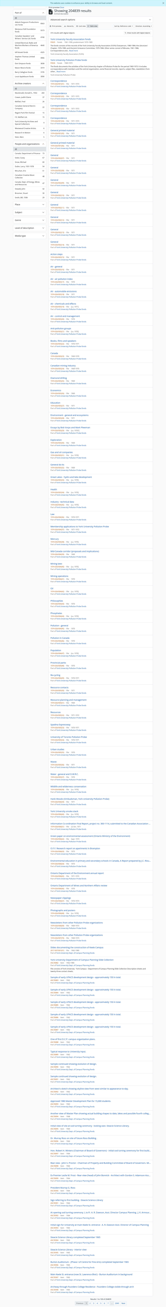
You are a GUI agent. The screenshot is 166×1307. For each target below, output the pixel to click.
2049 (117, 1303)
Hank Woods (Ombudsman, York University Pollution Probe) (79, 799)
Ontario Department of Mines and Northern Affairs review (78, 885)
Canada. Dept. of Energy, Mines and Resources (29, 183)
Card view (81, 26)
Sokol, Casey (29, 158)
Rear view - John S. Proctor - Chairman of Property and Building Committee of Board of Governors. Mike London (100, 1163)
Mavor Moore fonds (29, 68)
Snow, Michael (29, 162)
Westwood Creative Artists (29, 129)
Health (53, 489)
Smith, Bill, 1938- (29, 198)
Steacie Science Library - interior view (68, 1249)
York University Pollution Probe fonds (68, 60)
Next (123, 1303)
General (54, 155)
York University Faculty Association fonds (70, 39)
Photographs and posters (62, 910)
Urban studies (57, 749)
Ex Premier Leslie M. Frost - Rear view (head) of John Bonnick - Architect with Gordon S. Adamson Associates (100, 1175)
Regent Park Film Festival (29, 113)
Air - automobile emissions (63, 291)
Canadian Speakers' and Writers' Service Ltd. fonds (29, 37)
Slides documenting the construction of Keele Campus (76, 947)
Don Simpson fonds (29, 64)
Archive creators (23, 83)
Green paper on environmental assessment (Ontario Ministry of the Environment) (90, 836)
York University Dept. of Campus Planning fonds (75, 953)
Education (55, 403)
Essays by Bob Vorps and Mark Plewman (70, 427)
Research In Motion (29, 133)
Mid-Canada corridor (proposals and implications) (74, 551)
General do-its (57, 464)
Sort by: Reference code (123, 26)
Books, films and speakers (63, 341)
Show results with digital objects (137, 33)
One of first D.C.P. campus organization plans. (72, 1039)
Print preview (55, 26)
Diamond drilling (58, 378)
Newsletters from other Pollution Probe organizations (76, 922)
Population (55, 650)
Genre (18, 220)
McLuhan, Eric (29, 171)
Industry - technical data (62, 502)
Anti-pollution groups (60, 328)
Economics (55, 390)
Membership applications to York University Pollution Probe (79, 526)
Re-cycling (55, 675)
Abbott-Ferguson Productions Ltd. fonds (29, 23)
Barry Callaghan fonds (29, 72)
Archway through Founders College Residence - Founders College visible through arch (92, 1287)
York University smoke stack (64, 811)
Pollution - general (59, 625)
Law (52, 514)
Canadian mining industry (63, 365)
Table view (92, 26)
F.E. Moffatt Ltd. (29, 117)
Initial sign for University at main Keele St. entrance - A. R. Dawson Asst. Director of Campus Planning (99, 1225)
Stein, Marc (29, 137)
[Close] (163, 3)
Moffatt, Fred (29, 102)
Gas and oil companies (61, 452)
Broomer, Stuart (29, 193)
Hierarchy (69, 26)
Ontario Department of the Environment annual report (77, 873)
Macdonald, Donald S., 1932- (29, 93)
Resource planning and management (68, 700)
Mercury (54, 539)
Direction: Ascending (143, 26)
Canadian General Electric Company (29, 107)
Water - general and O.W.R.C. (64, 774)
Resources (55, 712)
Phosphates (56, 613)
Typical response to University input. (68, 1051)
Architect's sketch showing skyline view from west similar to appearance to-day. (89, 1088)
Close (62, 7)
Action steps (56, 254)
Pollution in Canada (59, 638)
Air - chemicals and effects (63, 303)
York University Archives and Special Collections (29, 122)
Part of (18, 12)
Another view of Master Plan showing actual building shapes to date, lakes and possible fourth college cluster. (100, 1113)
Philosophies (56, 601)
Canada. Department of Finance (29, 154)
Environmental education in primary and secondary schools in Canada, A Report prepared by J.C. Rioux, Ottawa (100, 861)
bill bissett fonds (29, 52)
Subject (18, 212)
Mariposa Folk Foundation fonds (29, 30)
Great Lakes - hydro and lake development (71, 477)
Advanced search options (62, 19)
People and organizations (27, 144)
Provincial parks (58, 662)
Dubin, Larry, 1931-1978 (29, 167)
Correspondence (58, 81)
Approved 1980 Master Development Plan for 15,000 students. (80, 1101)
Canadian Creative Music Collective (29, 176)
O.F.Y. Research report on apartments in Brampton (75, 848)
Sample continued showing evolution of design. (73, 1064)
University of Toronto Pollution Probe (68, 737)
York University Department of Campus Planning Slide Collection (81, 960)
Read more (73, 51)
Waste (53, 762)
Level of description (24, 228)
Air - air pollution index (61, 279)
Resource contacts (59, 687)
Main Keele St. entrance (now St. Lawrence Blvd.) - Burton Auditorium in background (91, 1274)
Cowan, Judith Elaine (29, 97)
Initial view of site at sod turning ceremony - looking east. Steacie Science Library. (89, 1126)
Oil (51, 588)
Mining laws (56, 563)
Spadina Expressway (60, 724)
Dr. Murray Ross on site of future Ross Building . (73, 1138)
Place (17, 204)
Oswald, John (29, 189)
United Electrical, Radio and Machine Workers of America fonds (29, 45)
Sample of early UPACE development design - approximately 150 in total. (85, 977)
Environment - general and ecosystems (69, 415)
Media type (20, 235)
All (16, 18)
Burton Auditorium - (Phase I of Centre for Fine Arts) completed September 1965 (89, 1262)
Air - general (56, 266)
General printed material (62, 130)
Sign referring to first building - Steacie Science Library (76, 1200)
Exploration (56, 440)
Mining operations (59, 576)
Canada (54, 353)
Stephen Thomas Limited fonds (29, 57)
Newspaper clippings (60, 898)
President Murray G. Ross (62, 1187)
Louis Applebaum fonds (29, 77)
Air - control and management (65, 316)
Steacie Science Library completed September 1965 (75, 1237)
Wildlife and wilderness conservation (68, 786)
